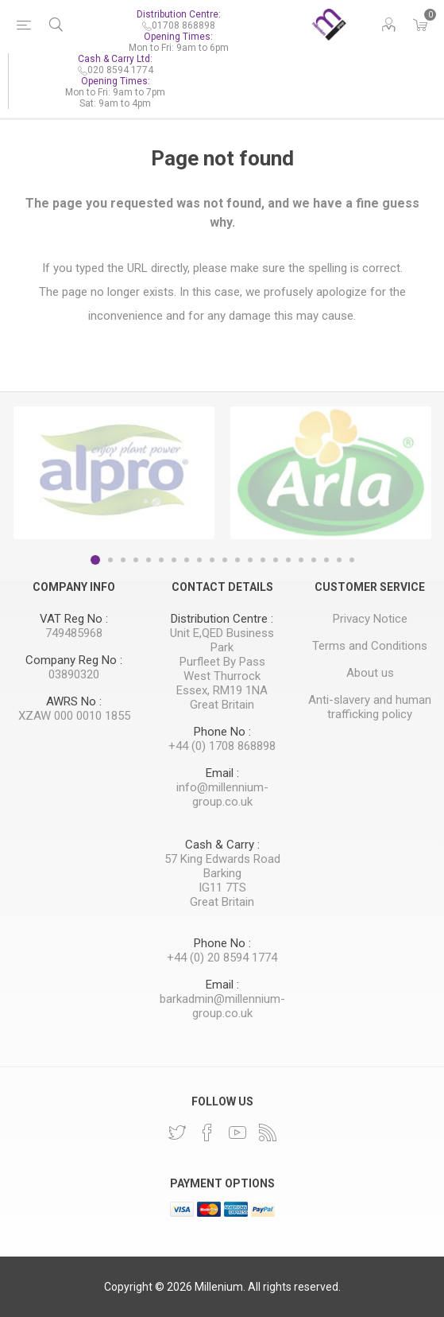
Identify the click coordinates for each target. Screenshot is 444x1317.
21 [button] (351, 559)
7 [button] (174, 559)
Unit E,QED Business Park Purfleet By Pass (222, 647)
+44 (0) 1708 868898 (222, 746)
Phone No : (222, 732)
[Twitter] (177, 1132)
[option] (114, 472)
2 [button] (110, 559)
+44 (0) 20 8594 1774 (222, 957)
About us (370, 673)
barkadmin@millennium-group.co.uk (222, 1006)
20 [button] (339, 559)
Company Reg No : (73, 660)
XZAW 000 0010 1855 (74, 716)
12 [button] (237, 559)
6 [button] (161, 559)
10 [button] (212, 559)
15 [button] (275, 559)
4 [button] (135, 559)
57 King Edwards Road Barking (222, 866)
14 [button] (263, 559)
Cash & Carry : (222, 844)
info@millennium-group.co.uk (222, 794)
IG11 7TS (222, 887)
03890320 (73, 674)
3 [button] (123, 559)
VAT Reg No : (74, 619)
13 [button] (250, 559)
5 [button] (148, 559)
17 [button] (301, 559)
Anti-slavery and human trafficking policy (369, 707)
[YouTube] (237, 1132)
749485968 (73, 633)
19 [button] (326, 559)
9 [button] (199, 559)
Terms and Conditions (369, 646)
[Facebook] (207, 1132)
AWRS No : (74, 701)
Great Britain (222, 704)
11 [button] (224, 559)
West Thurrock (222, 676)
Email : (222, 773)
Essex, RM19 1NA (222, 690)
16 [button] (288, 559)
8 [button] (186, 559)
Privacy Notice (370, 619)
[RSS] (267, 1132)
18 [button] (313, 559)
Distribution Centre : (222, 619)
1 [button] (95, 560)
